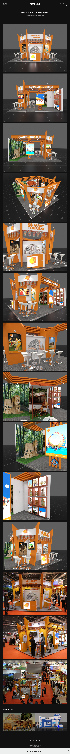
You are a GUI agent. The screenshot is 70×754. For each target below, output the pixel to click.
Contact (4, 5)
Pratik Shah (35, 4)
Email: (30, 745)
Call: (31, 746)
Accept (35, 751)
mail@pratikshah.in (36, 745)
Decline (39, 751)
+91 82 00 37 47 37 (36, 746)
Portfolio (5, 3)
